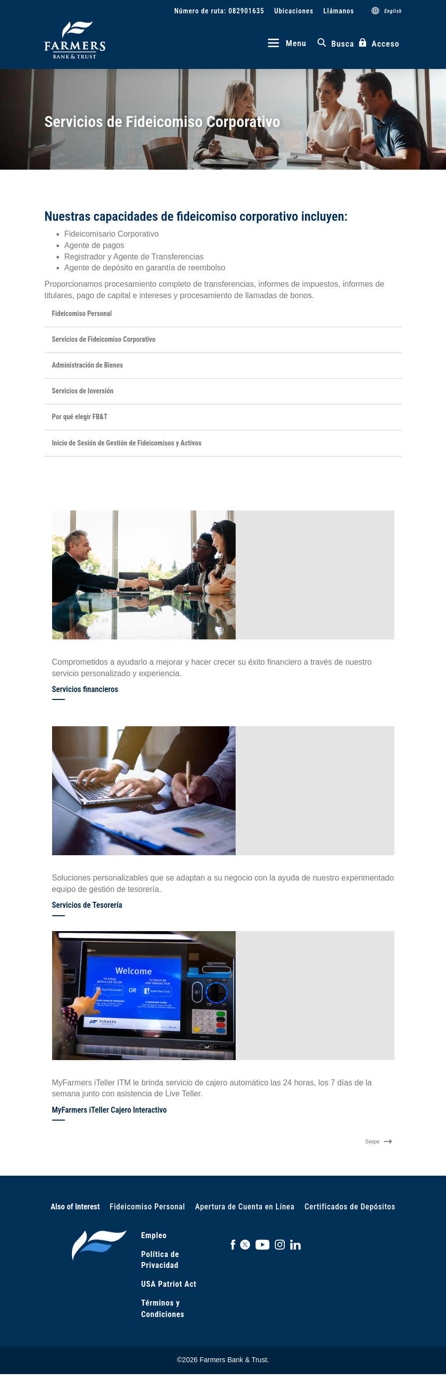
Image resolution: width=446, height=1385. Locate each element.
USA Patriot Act (168, 1284)
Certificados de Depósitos (350, 1206)
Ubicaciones (293, 11)
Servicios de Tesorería (87, 905)
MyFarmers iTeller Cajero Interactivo (109, 1109)
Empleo (154, 1235)
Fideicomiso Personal (147, 1206)
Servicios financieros (85, 688)
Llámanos (338, 11)
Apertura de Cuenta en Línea (245, 1206)
